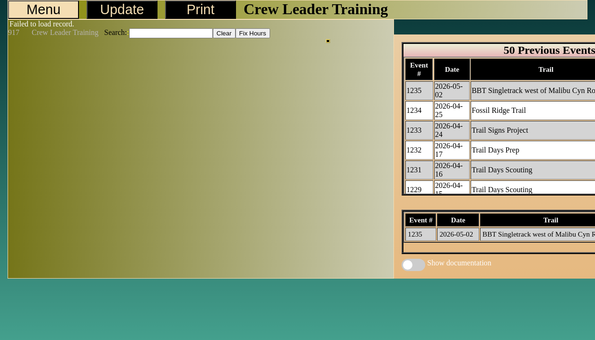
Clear (224, 33)
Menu (43, 9)
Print (200, 9)
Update (122, 9)
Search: (115, 32)
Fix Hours (252, 33)
